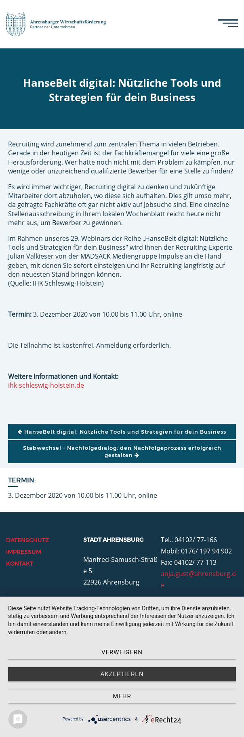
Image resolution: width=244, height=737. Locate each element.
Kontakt (19, 563)
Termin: (22, 480)
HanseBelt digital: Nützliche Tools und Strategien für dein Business (122, 431)
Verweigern (122, 652)
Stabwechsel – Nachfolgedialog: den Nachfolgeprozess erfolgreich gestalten (122, 451)
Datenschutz (27, 540)
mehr (122, 696)
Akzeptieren (121, 674)
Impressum (23, 551)
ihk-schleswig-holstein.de (46, 385)
